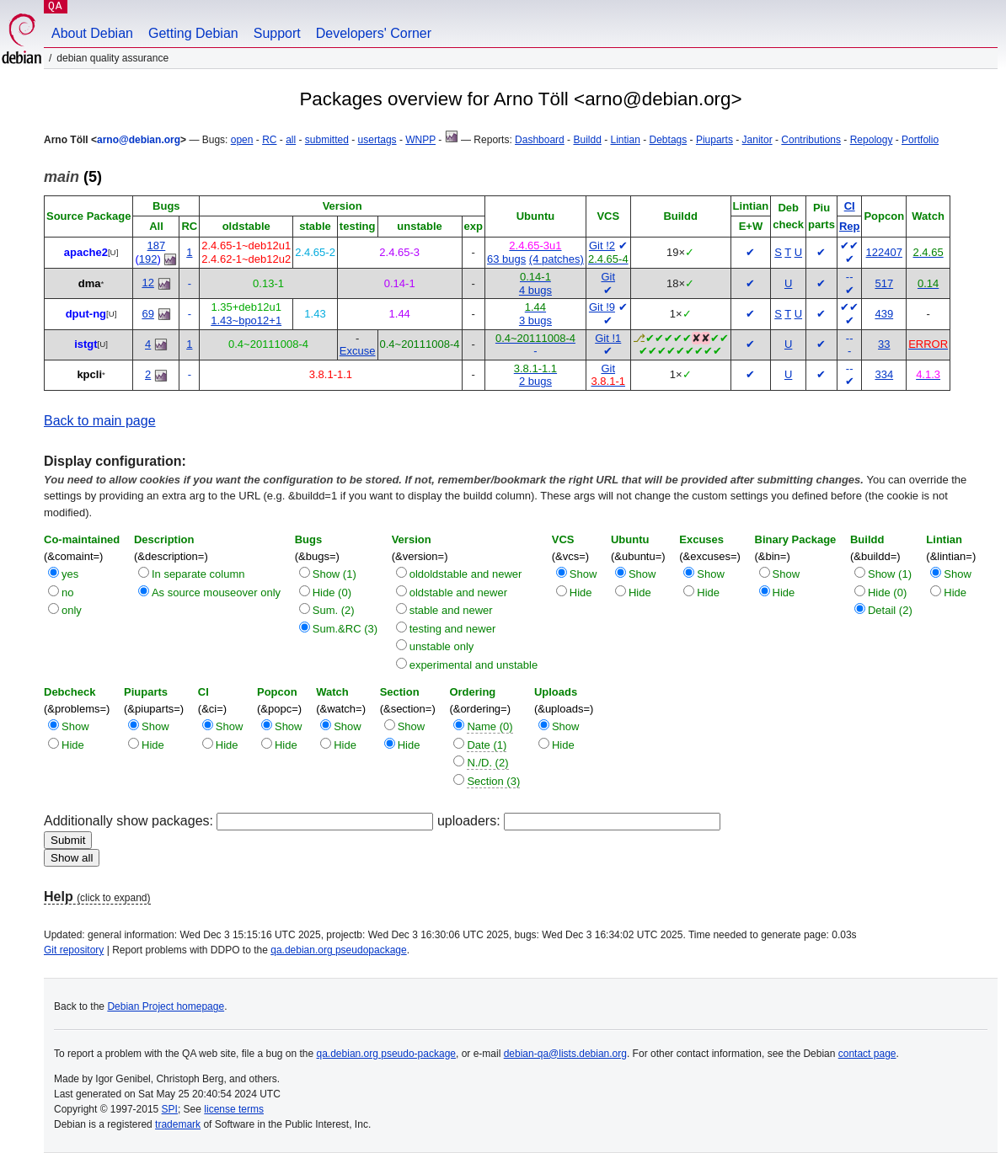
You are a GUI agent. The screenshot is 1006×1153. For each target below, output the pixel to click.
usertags (377, 140)
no (67, 592)
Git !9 (602, 307)
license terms (234, 1109)
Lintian (624, 140)
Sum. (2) (334, 610)
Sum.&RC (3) (345, 628)
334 (884, 374)
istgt (85, 344)
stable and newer (451, 610)
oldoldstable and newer (465, 574)
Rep (849, 226)
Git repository (74, 950)
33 (884, 344)
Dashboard (540, 140)
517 (884, 283)
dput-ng (86, 313)
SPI (170, 1109)
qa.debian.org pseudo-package (386, 1054)
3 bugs (535, 320)
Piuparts (714, 140)
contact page (867, 1054)
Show (583, 574)
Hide (581, 592)
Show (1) (334, 574)
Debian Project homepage (165, 1006)
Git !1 (608, 338)
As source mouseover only (216, 592)
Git (608, 276)
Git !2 (602, 245)
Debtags (669, 140)
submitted (327, 140)
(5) (73, 176)
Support (277, 33)
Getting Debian (193, 33)
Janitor (757, 140)
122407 (884, 252)
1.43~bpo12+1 (246, 320)
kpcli (89, 374)
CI (849, 206)
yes (70, 574)
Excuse (358, 350)
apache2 (86, 252)
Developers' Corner (373, 33)
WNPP (420, 140)
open (242, 140)
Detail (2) (890, 610)
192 (148, 259)
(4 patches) (556, 259)
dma (89, 283)
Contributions (811, 140)
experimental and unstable (473, 665)
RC (269, 140)
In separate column (198, 574)
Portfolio (920, 140)
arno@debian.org (138, 140)
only (72, 610)
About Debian (92, 33)
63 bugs (506, 259)
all (291, 140)
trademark (178, 1124)
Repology (871, 140)
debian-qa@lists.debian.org (565, 1054)
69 (147, 313)
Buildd (587, 140)
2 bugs (535, 381)
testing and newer (452, 628)
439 (884, 313)
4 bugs (535, 290)
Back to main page (100, 421)
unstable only (441, 646)
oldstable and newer (458, 592)
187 (156, 245)
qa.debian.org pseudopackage (338, 950)
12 (147, 282)
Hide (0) (332, 592)
